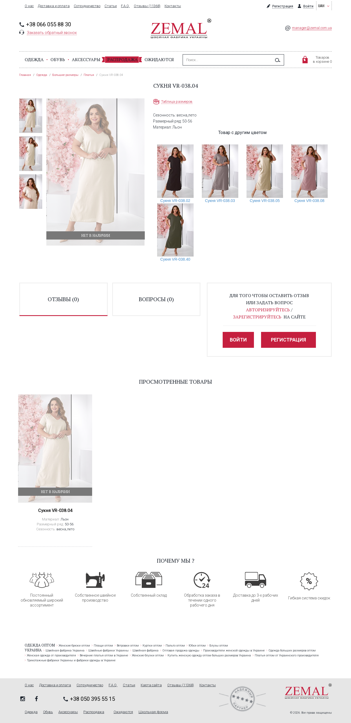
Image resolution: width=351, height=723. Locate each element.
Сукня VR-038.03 (220, 200)
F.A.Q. (125, 6)
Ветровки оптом (128, 645)
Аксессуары (86, 59)
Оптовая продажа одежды (180, 650)
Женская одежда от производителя (51, 655)
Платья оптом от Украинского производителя (287, 655)
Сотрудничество (87, 6)
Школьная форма (153, 712)
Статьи (110, 6)
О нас (29, 6)
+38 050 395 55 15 (92, 699)
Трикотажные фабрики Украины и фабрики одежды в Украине (71, 660)
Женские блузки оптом (148, 655)
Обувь (57, 59)
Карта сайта (151, 685)
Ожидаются (159, 59)
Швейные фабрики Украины (108, 650)
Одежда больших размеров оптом (292, 650)
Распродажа (122, 59)
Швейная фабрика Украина (65, 650)
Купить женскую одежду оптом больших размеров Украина (209, 655)
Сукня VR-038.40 (175, 259)
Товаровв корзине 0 (322, 59)
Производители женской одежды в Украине (234, 650)
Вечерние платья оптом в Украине (104, 655)
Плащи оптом (103, 645)
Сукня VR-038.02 (175, 200)
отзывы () (63, 299)
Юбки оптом (197, 645)
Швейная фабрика (145, 650)
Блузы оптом (219, 645)
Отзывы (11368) (147, 6)
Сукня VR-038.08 (309, 200)
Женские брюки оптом (74, 645)
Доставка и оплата (54, 6)
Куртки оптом (152, 645)
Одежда (34, 59)
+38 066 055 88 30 (48, 24)
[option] (30, 115)
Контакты (173, 6)
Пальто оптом (175, 645)
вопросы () (156, 299)
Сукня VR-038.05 (265, 200)
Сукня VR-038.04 (55, 510)
